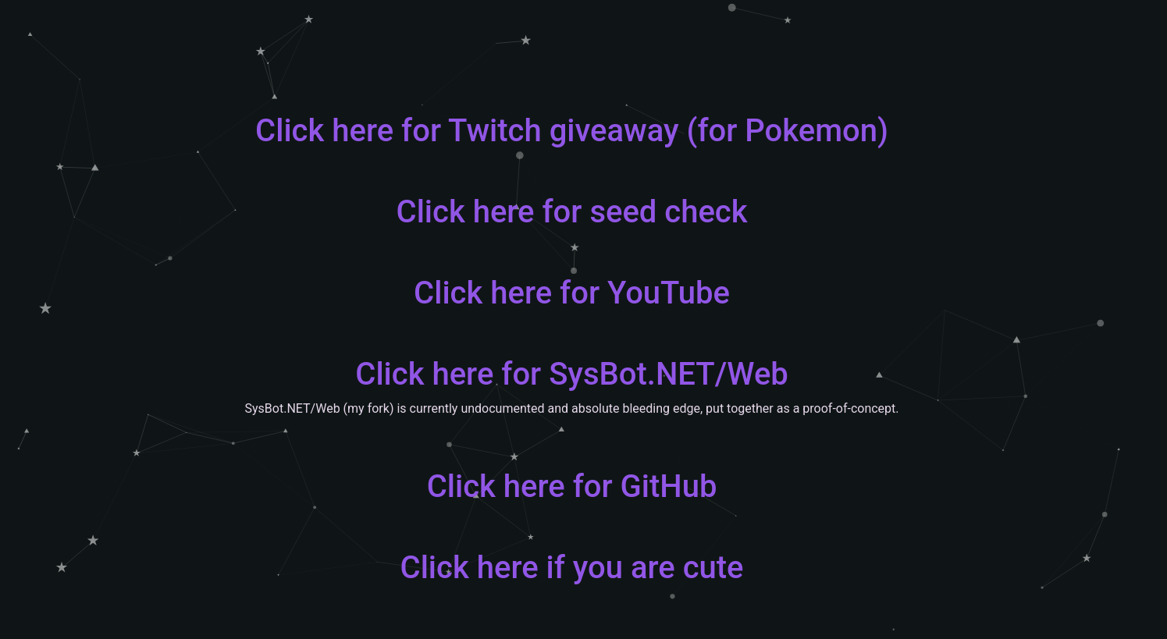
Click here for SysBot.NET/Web (571, 374)
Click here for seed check (572, 211)
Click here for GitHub (572, 486)
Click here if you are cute (572, 567)
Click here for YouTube (572, 293)
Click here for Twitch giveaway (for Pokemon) (571, 130)
